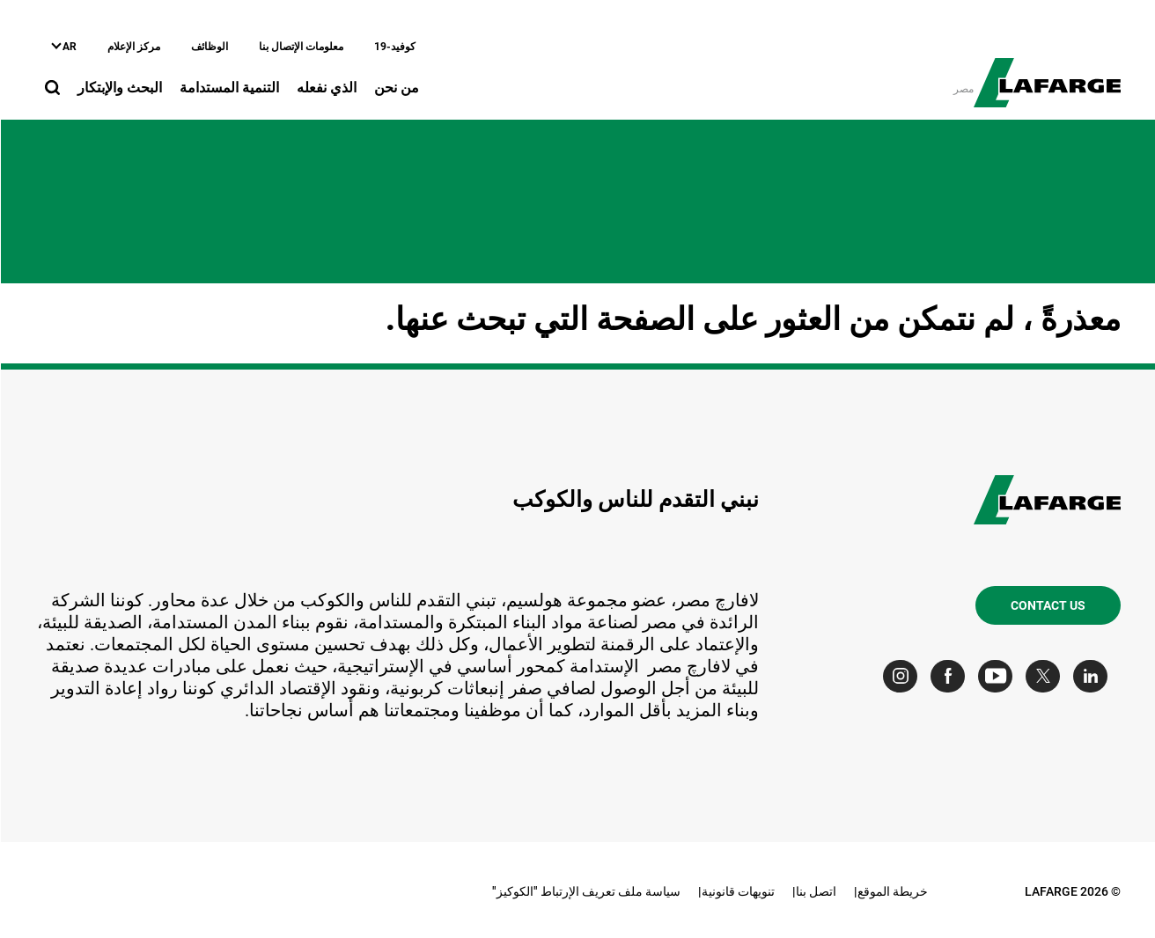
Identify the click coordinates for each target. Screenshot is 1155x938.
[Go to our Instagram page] (903, 676)
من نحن (395, 87)
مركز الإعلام (133, 46)
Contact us (1047, 605)
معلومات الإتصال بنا (300, 46)
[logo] (1046, 73)
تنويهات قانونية (737, 891)
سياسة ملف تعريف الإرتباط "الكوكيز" (585, 891)
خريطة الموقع (892, 891)
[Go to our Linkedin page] (1093, 676)
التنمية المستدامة (228, 87)
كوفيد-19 (394, 46)
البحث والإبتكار (119, 87)
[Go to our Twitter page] (1046, 676)
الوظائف (208, 46)
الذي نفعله (326, 87)
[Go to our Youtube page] (998, 676)
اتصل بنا (815, 891)
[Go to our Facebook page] (951, 676)
